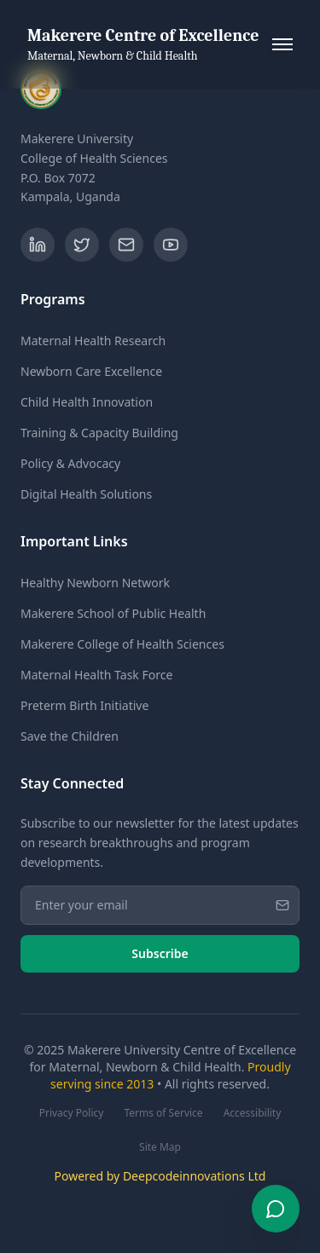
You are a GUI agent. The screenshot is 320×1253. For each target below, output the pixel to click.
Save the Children (69, 736)
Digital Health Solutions (86, 494)
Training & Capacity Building (99, 432)
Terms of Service (163, 1113)
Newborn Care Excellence (91, 371)
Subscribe (159, 953)
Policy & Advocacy (70, 463)
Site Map (160, 1147)
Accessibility (253, 1113)
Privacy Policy (71, 1113)
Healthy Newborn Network (95, 583)
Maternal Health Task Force (96, 675)
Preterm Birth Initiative (84, 705)
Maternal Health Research (93, 340)
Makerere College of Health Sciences (122, 644)
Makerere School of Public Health (113, 613)
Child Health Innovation (86, 402)
